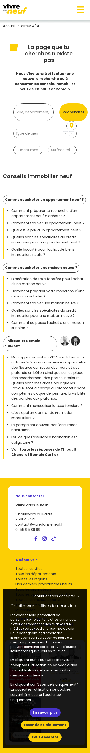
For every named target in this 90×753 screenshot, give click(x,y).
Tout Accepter (45, 737)
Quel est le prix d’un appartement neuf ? (46, 230)
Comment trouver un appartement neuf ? (47, 223)
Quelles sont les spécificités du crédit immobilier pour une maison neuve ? (43, 313)
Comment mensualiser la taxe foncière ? (46, 405)
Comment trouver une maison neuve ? (45, 303)
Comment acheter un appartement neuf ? (44, 199)
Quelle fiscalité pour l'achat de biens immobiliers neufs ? (43, 252)
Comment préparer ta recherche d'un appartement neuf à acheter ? (44, 213)
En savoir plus (45, 712)
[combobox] (45, 133)
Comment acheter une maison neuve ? (41, 267)
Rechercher (73, 112)
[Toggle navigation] (80, 10)
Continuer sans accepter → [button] (55, 596)
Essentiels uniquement (45, 724)
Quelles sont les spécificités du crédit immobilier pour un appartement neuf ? (45, 240)
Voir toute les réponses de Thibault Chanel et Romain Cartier (43, 452)
